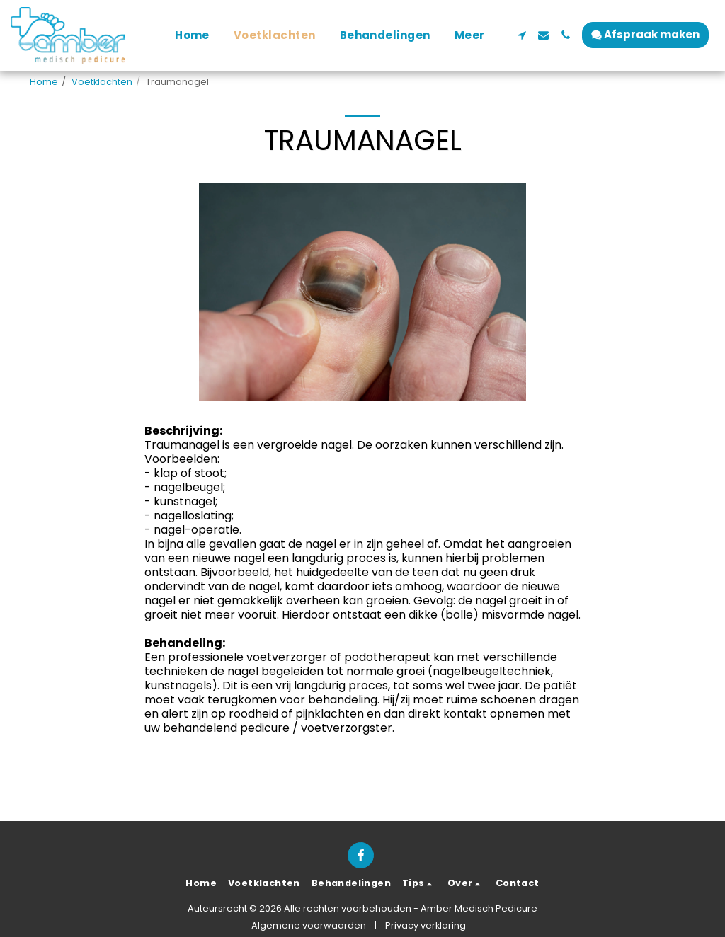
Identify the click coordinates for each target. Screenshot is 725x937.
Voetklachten (102, 82)
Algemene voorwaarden (308, 925)
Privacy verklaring (425, 925)
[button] (521, 35)
